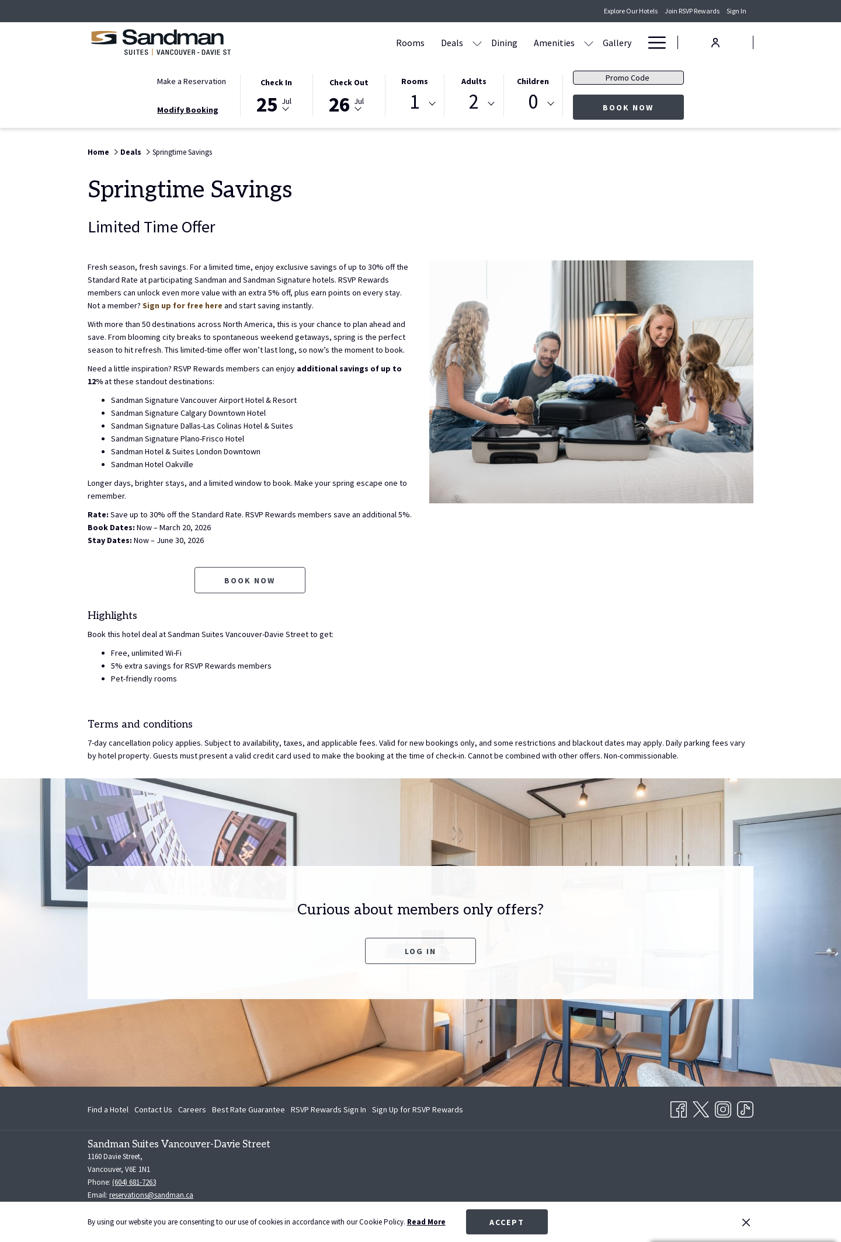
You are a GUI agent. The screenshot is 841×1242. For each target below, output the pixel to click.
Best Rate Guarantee (248, 1109)
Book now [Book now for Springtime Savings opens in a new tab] (249, 580)
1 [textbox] (414, 102)
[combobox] (415, 104)
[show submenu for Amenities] (589, 42)
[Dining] (504, 42)
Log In (420, 951)
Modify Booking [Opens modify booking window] (187, 110)
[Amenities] (554, 42)
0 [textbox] (533, 102)
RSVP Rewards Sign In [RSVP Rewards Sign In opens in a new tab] (328, 1111)
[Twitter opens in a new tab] (701, 1107)
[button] (276, 94)
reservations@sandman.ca (151, 1195)
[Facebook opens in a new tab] (678, 1107)
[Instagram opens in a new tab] (723, 1107)
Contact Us (153, 1109)
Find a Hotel (108, 1109)
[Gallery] (617, 42)
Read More (426, 1222)
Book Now (643, 107)
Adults (473, 81)
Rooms (414, 81)
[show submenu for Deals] (477, 42)
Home (98, 152)
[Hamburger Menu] (653, 42)
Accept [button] (506, 1222)
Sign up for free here (183, 305)
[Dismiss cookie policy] (746, 1222)
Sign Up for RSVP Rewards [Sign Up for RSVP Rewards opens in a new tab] (417, 1111)
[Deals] (452, 42)
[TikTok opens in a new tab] (745, 1107)
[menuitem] (109, 1109)
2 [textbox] (474, 102)
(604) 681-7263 (134, 1182)
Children (533, 81)
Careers (192, 1109)
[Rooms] (410, 42)
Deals (130, 152)
